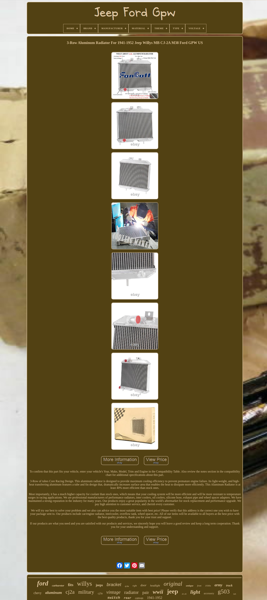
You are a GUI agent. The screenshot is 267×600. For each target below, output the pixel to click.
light (195, 592)
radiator (131, 592)
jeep (172, 591)
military (86, 592)
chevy (38, 593)
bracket (114, 584)
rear (127, 598)
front (199, 585)
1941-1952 (154, 598)
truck (229, 585)
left (234, 594)
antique (189, 585)
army (218, 585)
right (134, 585)
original (173, 584)
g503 (224, 591)
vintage (113, 592)
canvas (139, 598)
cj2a (70, 592)
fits (70, 584)
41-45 (184, 594)
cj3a (100, 593)
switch (113, 598)
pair (145, 592)
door (143, 585)
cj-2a (127, 586)
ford (42, 583)
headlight (155, 585)
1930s (208, 585)
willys (84, 583)
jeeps (99, 585)
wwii (158, 592)
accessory (209, 593)
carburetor (58, 585)
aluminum (53, 592)
